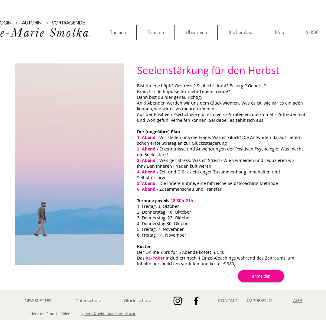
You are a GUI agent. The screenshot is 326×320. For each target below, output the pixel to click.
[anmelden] (261, 276)
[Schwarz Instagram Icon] (177, 300)
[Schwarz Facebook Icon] (196, 300)
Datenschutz (88, 300)
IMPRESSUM (260, 300)
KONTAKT (228, 300)
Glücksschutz (137, 300)
